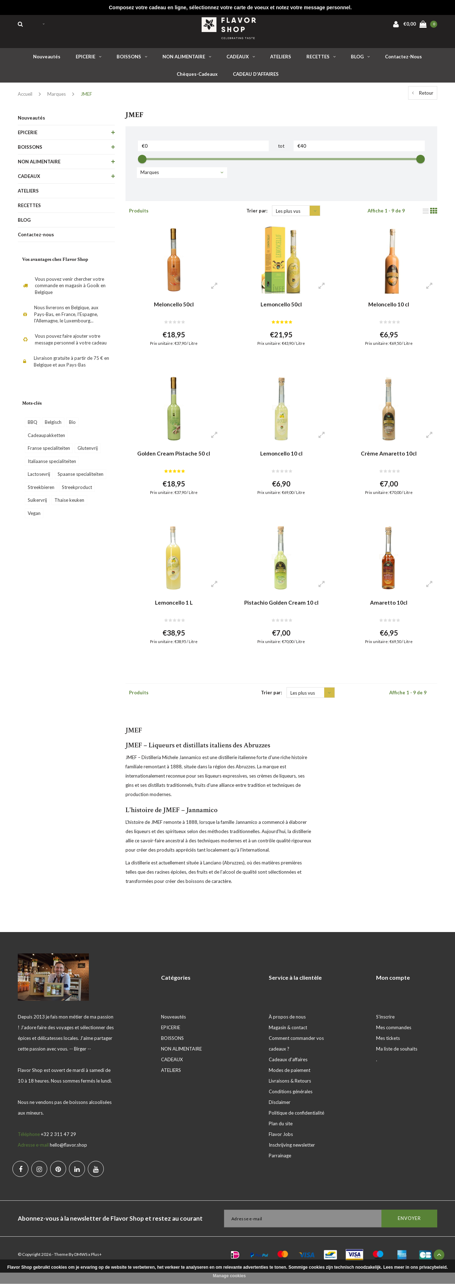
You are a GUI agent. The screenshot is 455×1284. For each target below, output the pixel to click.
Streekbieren (41, 491)
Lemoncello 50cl (281, 308)
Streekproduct (77, 491)
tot (281, 149)
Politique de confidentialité (296, 1124)
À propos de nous (287, 1028)
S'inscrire (385, 1028)
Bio (72, 425)
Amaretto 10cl (389, 611)
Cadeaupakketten (46, 439)
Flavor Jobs (281, 1145)
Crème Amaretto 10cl (388, 459)
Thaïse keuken (69, 503)
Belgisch (53, 425)
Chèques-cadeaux (197, 77)
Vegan (34, 517)
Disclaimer (279, 1113)
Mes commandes (393, 1039)
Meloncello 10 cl (389, 308)
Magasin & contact (288, 1039)
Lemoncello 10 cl (281, 459)
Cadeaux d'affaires (288, 1071)
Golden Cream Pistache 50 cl (173, 459)
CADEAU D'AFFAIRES (256, 77)
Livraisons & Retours (290, 1092)
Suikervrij (37, 503)
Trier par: (256, 214)
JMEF (86, 97)
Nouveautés (46, 60)
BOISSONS (132, 60)
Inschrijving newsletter (292, 1156)
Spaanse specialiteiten (80, 477)
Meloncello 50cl (173, 308)
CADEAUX (240, 60)
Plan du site (281, 1135)
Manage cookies (229, 1275)
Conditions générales (290, 1103)
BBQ (32, 425)
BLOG (360, 60)
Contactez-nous (403, 60)
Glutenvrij (87, 451)
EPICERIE (88, 60)
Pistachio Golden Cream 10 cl (281, 611)
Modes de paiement (289, 1081)
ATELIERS (280, 60)
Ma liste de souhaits (396, 1060)
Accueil (25, 97)
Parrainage (280, 1167)
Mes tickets (388, 1049)
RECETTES (321, 60)
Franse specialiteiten (49, 451)
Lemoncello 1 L (173, 611)
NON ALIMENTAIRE (186, 60)
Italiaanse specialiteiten (52, 465)
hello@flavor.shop (68, 1156)
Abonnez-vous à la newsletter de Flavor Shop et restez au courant (110, 1229)
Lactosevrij (39, 477)
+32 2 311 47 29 (58, 1145)
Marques (56, 97)
